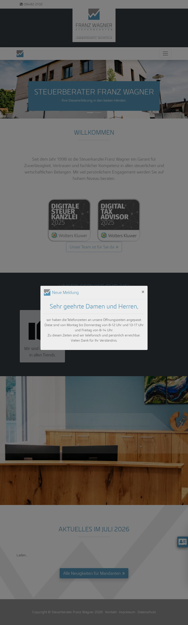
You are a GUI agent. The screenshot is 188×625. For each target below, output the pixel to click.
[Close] (143, 292)
